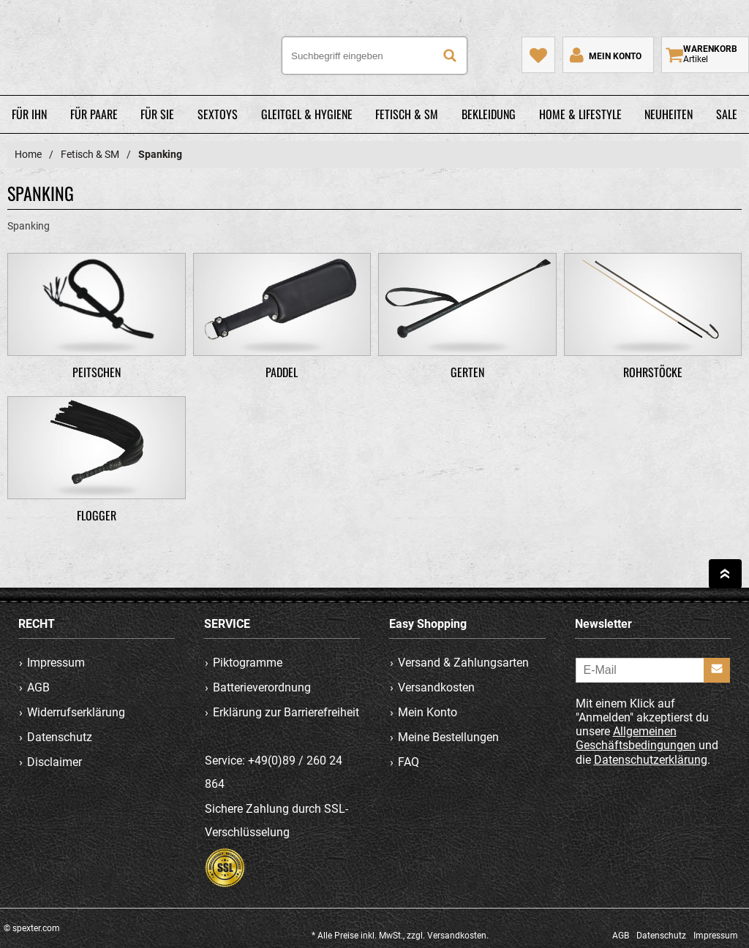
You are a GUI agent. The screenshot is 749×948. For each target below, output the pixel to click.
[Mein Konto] (604, 55)
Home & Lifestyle (580, 114)
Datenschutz (59, 737)
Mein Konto (427, 712)
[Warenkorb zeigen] (705, 55)
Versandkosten (436, 687)
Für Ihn (29, 114)
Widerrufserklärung (76, 712)
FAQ (408, 762)
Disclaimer (54, 762)
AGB (38, 687)
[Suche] (450, 55)
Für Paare (94, 114)
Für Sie (157, 114)
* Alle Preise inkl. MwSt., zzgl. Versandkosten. (400, 935)
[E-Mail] (653, 670)
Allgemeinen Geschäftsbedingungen (636, 738)
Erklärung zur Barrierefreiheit (286, 712)
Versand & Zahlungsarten (463, 663)
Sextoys (217, 114)
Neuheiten (668, 114)
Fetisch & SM (406, 114)
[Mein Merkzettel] (538, 55)
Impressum (56, 663)
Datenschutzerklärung (650, 760)
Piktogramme (247, 663)
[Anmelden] (717, 670)
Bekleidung (489, 114)
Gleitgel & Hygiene (307, 114)
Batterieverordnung (262, 687)
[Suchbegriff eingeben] (374, 55)
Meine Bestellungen (448, 737)
